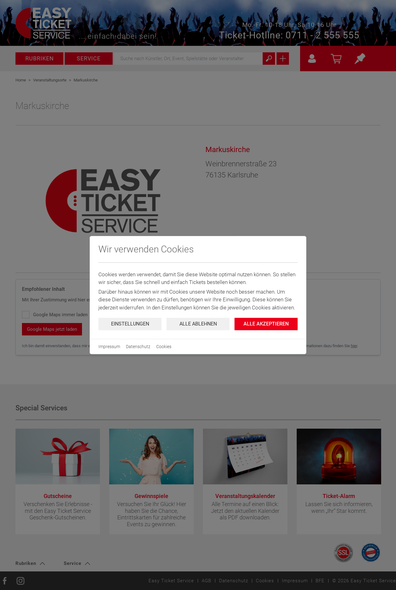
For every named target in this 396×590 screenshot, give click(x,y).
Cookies (163, 346)
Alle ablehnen (198, 324)
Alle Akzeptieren (266, 324)
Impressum (109, 346)
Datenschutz (138, 346)
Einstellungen (130, 324)
